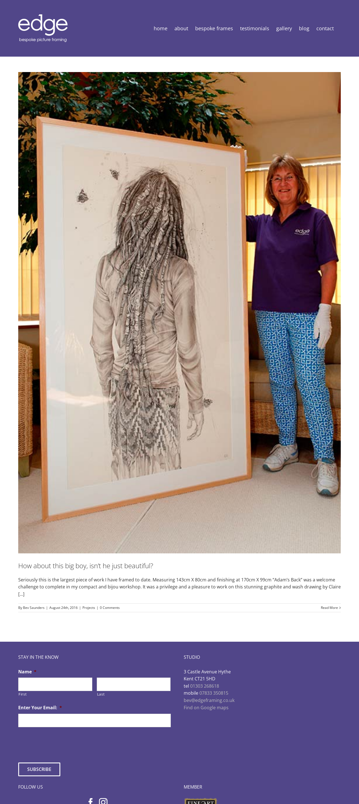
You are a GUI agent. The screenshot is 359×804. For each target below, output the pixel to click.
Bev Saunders (34, 607)
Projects (88, 607)
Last (101, 694)
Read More (329, 607)
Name (27, 672)
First (23, 694)
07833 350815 (213, 693)
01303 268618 (204, 686)
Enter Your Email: (40, 708)
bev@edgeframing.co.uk (209, 700)
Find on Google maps (206, 707)
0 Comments (110, 607)
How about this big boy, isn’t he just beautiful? (85, 565)
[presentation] (60, 743)
